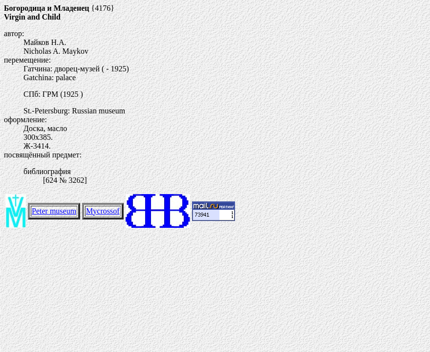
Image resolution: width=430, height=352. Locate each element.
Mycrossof (102, 211)
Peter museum (54, 211)
